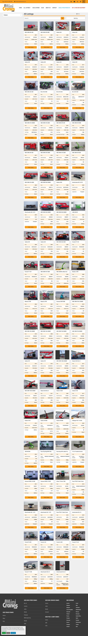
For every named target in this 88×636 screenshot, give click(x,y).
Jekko (25, 609)
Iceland (67, 626)
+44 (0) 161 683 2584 (8, 1)
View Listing (30, 47)
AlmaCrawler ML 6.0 (60, 571)
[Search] (42, 18)
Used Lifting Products (64, 7)
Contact (54, 7)
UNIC (25, 623)
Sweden (77, 620)
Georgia (68, 618)
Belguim (68, 605)
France (67, 616)
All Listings (27, 7)
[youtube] (74, 1)
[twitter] (77, 1)
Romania (77, 613)
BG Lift (25, 603)
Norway (77, 611)
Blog (42, 7)
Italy (77, 605)
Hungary (68, 624)
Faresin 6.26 (43, 542)
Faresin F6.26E (28, 542)
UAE (77, 626)
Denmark (68, 611)
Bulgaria (68, 607)
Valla (46, 625)
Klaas (4, 618)
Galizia (46, 619)
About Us (48, 7)
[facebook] (80, 1)
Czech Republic (69, 609)
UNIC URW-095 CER (29, 32)
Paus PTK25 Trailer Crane (78, 481)
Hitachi (46, 603)
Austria (67, 603)
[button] (27, 8)
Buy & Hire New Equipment (78, 7)
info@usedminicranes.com (21, 1)
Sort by (76, 18)
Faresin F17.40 (75, 242)
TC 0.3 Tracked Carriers (77, 451)
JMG (46, 622)
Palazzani (26, 615)
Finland (67, 613)
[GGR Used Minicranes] (12, 604)
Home (20, 7)
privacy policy (4, 630)
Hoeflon (25, 606)
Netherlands (78, 609)
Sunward (47, 612)
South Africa (78, 616)
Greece (67, 622)
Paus (4, 621)
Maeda (25, 612)
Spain (77, 618)
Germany (68, 620)
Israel (77, 603)
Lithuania (78, 607)
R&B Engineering (27, 617)
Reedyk (25, 620)
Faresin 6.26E (59, 542)
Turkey (77, 624)
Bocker (4, 615)
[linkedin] (71, 1)
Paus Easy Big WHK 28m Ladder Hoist (49, 451)
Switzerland (78, 622)
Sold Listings (36, 7)
